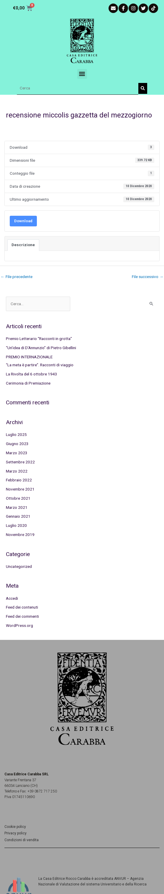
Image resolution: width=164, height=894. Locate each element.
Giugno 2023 (17, 443)
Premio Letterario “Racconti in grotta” (39, 338)
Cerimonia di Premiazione (28, 383)
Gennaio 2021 (18, 516)
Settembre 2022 (20, 462)
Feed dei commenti (22, 616)
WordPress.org (19, 625)
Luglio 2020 (16, 525)
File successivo (147, 276)
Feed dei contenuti (22, 607)
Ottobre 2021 (18, 498)
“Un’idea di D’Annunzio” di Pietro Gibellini (41, 347)
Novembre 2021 (20, 489)
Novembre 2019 (20, 534)
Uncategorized (19, 566)
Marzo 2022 (16, 471)
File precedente (16, 276)
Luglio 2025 (16, 434)
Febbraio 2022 (19, 480)
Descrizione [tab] (23, 245)
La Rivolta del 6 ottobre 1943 (31, 374)
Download (23, 221)
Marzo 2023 (16, 452)
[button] (82, 74)
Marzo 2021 (16, 507)
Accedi (12, 598)
